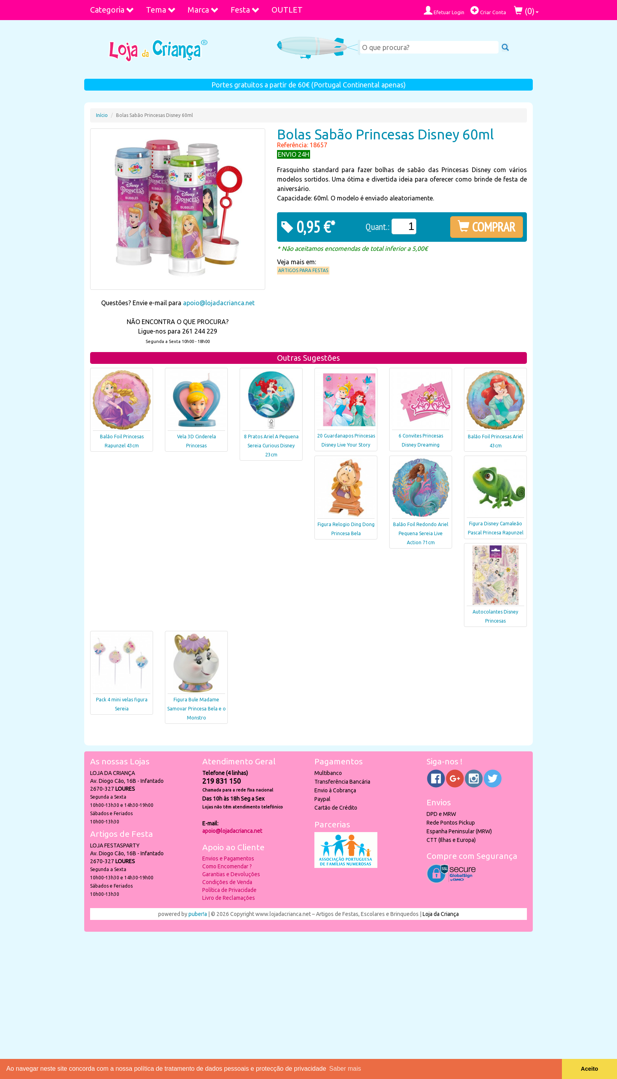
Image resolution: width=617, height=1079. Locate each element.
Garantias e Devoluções (231, 874)
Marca (203, 9)
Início (102, 115)
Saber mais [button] (345, 1068)
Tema (161, 9)
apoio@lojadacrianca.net (219, 302)
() (526, 11)
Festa (245, 9)
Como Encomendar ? (227, 866)
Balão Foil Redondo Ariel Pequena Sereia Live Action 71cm (420, 533)
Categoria (112, 9)
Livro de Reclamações (228, 898)
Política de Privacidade (229, 890)
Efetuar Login (444, 10)
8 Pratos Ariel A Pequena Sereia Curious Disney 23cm (271, 445)
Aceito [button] (589, 1069)
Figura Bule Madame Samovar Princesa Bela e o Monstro (196, 708)
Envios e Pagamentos (228, 858)
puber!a (197, 914)
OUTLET (287, 9)
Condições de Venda (227, 882)
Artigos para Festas (303, 270)
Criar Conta (488, 10)
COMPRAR (486, 227)
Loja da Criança (441, 914)
